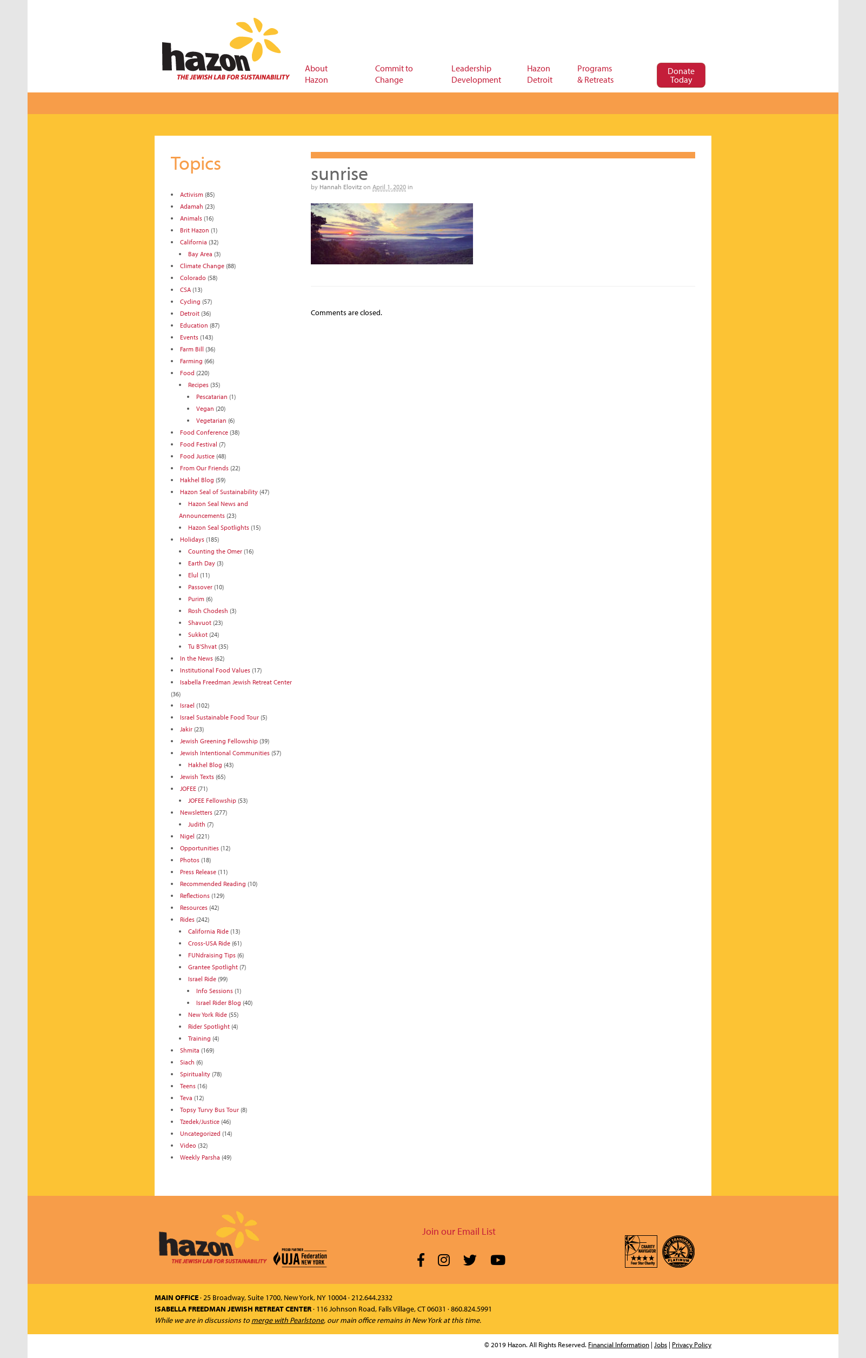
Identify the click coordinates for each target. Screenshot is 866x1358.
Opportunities (199, 848)
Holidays (192, 539)
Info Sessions (214, 991)
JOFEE (188, 788)
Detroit (189, 313)
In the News (196, 658)
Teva (186, 1098)
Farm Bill (192, 349)
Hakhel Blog (197, 480)
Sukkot (198, 634)
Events (189, 337)
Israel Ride (202, 979)
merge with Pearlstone (287, 1320)
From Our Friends (204, 468)
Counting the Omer (215, 551)
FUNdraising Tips (212, 955)
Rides (187, 919)
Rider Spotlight (209, 1026)
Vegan (205, 408)
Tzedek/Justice (199, 1121)
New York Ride (207, 1014)
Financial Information (618, 1344)
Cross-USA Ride (209, 943)
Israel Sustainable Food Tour (219, 717)
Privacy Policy (691, 1344)
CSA (185, 289)
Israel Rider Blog (218, 1002)
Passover (200, 587)
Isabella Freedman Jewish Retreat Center (236, 682)
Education (194, 325)
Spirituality (195, 1074)
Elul (193, 575)
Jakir (186, 729)
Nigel (187, 836)
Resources (194, 907)
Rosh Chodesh (208, 611)
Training (199, 1038)
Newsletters (196, 812)
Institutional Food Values (215, 670)
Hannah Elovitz (340, 187)
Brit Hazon (194, 230)
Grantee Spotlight (213, 967)
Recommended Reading (213, 884)
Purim (196, 599)
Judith (196, 824)
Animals (191, 218)
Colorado (193, 278)
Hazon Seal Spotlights (218, 527)
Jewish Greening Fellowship (219, 741)
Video (188, 1145)
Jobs (660, 1344)
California (193, 242)
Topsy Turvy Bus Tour (209, 1110)
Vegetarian (211, 420)
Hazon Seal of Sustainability (219, 492)
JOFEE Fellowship (212, 800)
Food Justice (197, 456)
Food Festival (198, 444)
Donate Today (681, 75)
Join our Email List (459, 1231)
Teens (188, 1086)
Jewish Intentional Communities (225, 753)
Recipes (198, 385)
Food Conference (204, 432)
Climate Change (202, 266)
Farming (191, 361)
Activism (191, 194)
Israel (187, 705)
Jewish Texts (197, 777)
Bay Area (200, 254)
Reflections (195, 895)
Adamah (191, 206)
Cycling (190, 301)
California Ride (208, 931)
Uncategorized (200, 1133)
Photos (189, 860)
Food (187, 373)
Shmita (189, 1050)
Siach (187, 1062)
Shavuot (199, 622)
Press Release (198, 872)
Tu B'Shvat (202, 646)
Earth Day (201, 563)
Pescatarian (212, 396)
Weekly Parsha (200, 1157)
